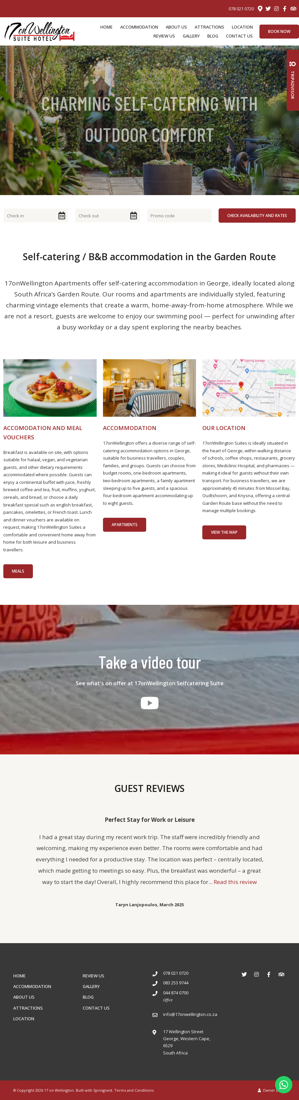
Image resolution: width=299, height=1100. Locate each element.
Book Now (279, 31)
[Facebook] (284, 8)
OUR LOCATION (224, 428)
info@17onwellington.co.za (190, 1014)
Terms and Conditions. (134, 1090)
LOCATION (242, 27)
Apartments (125, 524)
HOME (106, 27)
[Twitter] (268, 8)
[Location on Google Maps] (259, 8)
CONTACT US (239, 36)
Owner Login (272, 1090)
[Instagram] (276, 8)
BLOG (212, 36)
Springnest (102, 1090)
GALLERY (191, 36)
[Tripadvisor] (293, 8)
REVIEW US (164, 36)
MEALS (18, 571)
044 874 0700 (175, 993)
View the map (224, 532)
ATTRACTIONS (209, 27)
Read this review (235, 882)
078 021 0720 (241, 9)
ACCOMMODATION (139, 27)
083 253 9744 (175, 983)
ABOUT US (176, 27)
